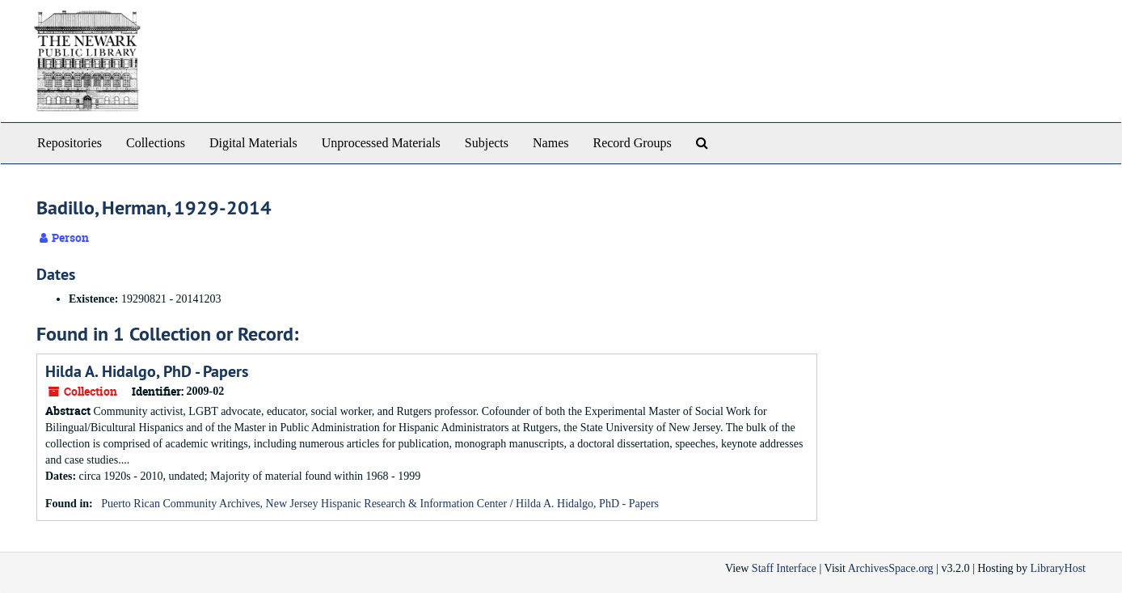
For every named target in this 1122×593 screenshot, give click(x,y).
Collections (155, 143)
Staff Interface (784, 568)
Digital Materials (253, 143)
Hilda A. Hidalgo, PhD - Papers (146, 371)
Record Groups (632, 143)
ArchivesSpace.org (891, 568)
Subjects (486, 143)
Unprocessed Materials (381, 143)
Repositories (69, 143)
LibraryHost (1058, 568)
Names (550, 143)
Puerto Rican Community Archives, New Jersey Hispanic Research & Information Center (304, 504)
